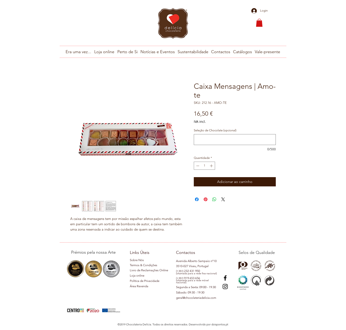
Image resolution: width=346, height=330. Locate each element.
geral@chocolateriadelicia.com (196, 297)
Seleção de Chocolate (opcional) (215, 130)
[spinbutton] (204, 166)
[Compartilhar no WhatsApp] (214, 199)
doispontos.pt (219, 324)
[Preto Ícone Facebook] (225, 277)
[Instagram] (225, 286)
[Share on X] (223, 199)
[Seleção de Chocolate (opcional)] (235, 139)
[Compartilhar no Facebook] (197, 199)
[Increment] (212, 166)
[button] (259, 23)
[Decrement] (197, 166)
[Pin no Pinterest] (205, 199)
